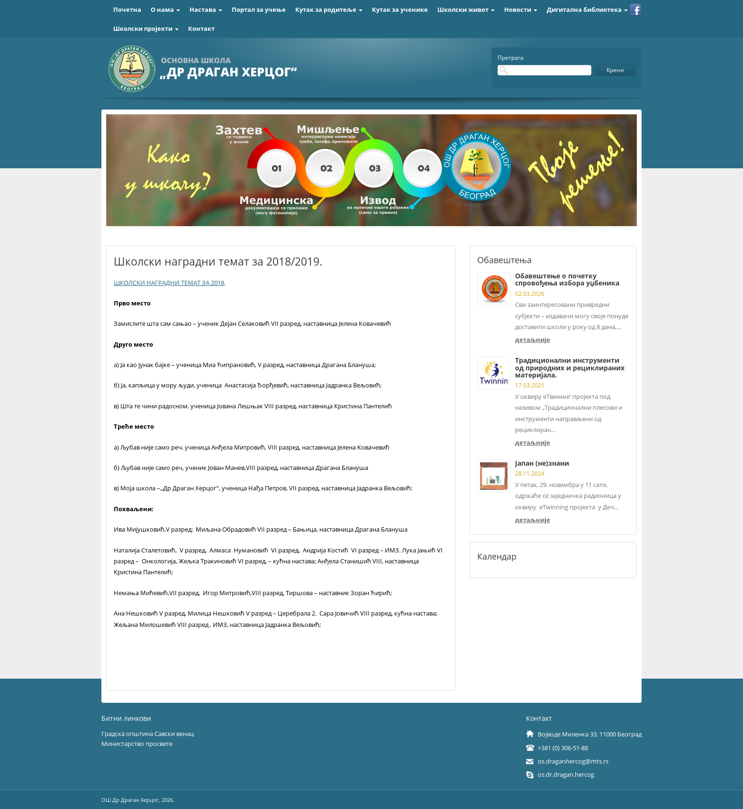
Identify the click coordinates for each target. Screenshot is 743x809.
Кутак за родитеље (328, 9)
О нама (165, 9)
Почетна (127, 9)
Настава (206, 9)
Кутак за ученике (400, 9)
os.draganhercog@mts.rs (573, 761)
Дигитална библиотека (587, 9)
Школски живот (466, 9)
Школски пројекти (146, 28)
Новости (520, 9)
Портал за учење (259, 9)
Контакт (201, 28)
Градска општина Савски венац (147, 733)
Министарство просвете (136, 743)
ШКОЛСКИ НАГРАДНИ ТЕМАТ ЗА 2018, (170, 282)
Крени (615, 70)
